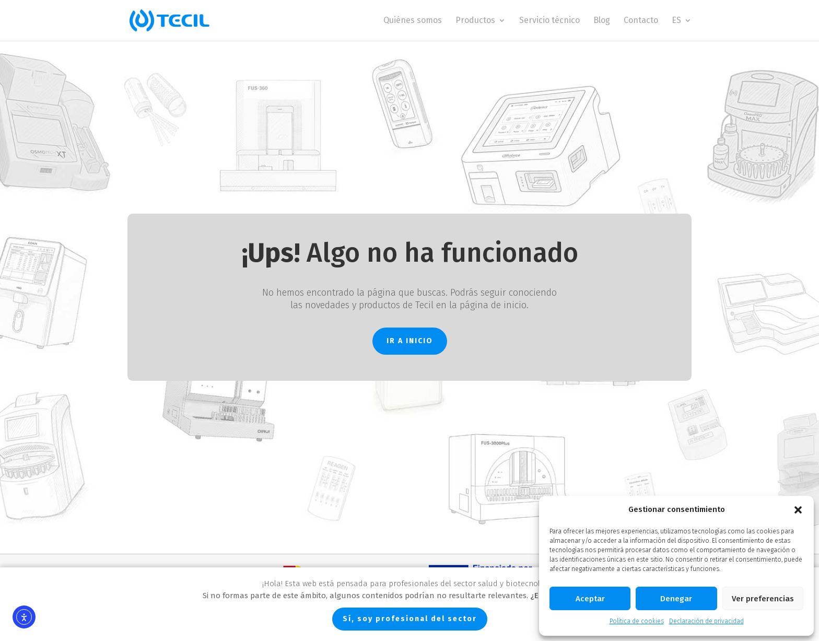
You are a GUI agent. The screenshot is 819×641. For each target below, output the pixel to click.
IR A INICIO (410, 340)
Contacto (641, 21)
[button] (798, 510)
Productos (475, 21)
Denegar (676, 598)
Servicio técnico (549, 21)
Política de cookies (637, 621)
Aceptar (590, 598)
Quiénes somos (412, 21)
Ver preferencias (763, 598)
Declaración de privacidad (706, 621)
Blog (601, 21)
